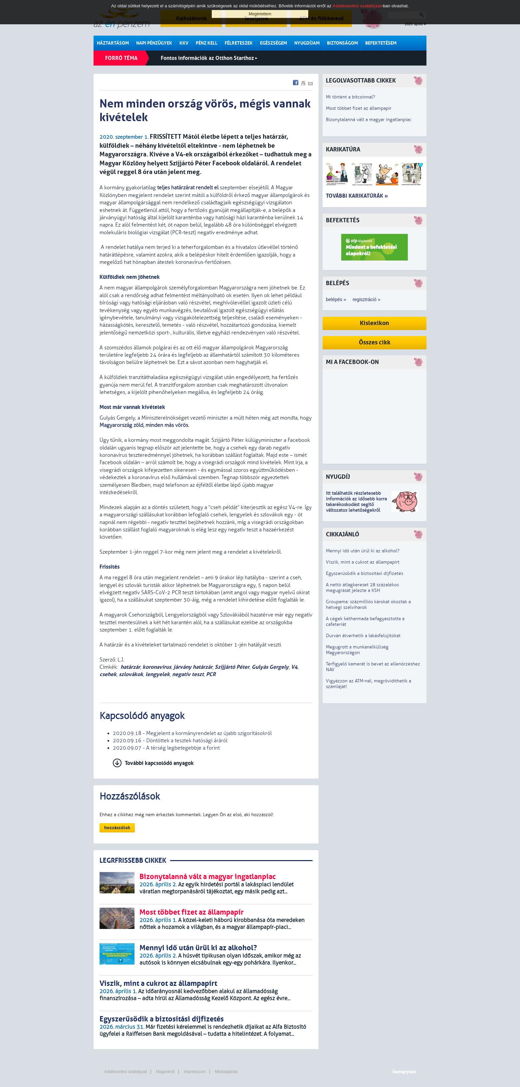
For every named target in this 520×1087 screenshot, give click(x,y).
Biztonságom (342, 43)
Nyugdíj (338, 476)
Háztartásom (113, 43)
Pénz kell (206, 43)
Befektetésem (380, 43)
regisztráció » (366, 299)
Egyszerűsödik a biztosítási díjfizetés (364, 573)
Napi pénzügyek (154, 43)
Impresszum (194, 1071)
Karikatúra (343, 149)
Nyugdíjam (307, 43)
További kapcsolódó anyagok (159, 763)
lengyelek (157, 674)
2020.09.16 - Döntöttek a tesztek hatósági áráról (170, 741)
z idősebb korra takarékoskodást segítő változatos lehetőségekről (356, 504)
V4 (294, 667)
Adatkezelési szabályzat (125, 1071)
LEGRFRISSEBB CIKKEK (133, 860)
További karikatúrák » (357, 196)
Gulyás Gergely (270, 667)
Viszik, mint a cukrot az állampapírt (362, 562)
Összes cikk (374, 342)
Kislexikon (374, 323)
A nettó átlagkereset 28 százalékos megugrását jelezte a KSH (362, 587)
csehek (108, 674)
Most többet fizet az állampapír (358, 108)
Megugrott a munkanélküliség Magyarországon (357, 649)
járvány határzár (192, 667)
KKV (183, 43)
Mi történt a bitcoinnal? (350, 97)
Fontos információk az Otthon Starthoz (209, 58)
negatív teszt (188, 674)
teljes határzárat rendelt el (187, 188)
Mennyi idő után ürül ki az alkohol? (362, 551)
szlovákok (131, 674)
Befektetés (343, 220)
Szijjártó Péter (232, 667)
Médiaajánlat (226, 1071)
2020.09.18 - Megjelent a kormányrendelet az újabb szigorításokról (192, 733)
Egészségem (273, 43)
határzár (130, 667)
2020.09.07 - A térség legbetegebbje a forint (166, 748)
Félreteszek (239, 43)
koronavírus (156, 667)
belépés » (336, 299)
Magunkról (165, 1071)
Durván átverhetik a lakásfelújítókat (363, 635)
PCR (211, 674)
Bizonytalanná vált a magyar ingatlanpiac (368, 119)
